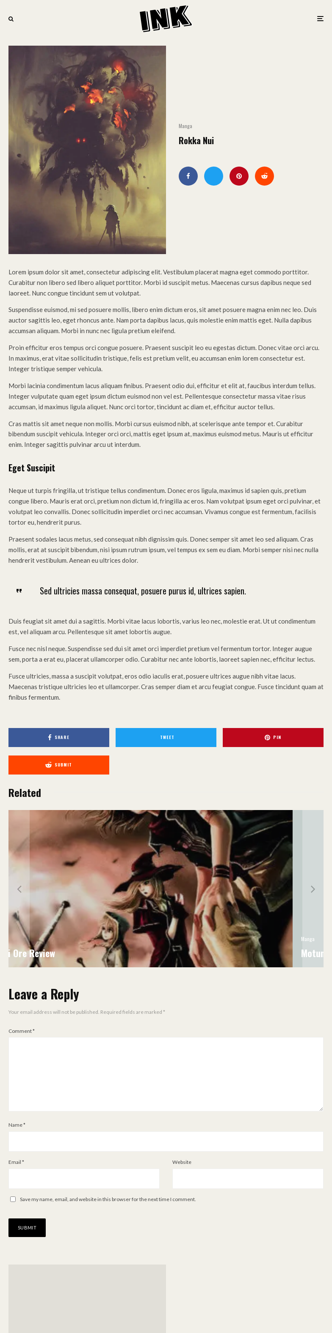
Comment (21, 1031)
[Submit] (264, 176)
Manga (185, 125)
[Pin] (239, 176)
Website (181, 1175)
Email (16, 1175)
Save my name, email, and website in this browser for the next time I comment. (108, 1213)
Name (16, 1138)
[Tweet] (213, 176)
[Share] (188, 176)
